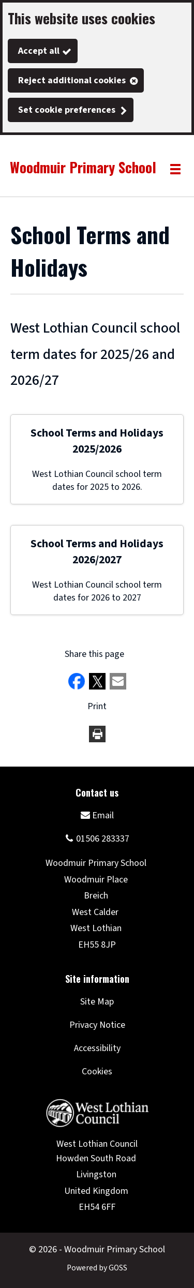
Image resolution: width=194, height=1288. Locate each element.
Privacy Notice (97, 1025)
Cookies (97, 1071)
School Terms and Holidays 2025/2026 (97, 441)
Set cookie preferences (66, 109)
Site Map (97, 1001)
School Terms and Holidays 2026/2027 (97, 552)
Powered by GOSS (97, 1268)
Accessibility (97, 1048)
